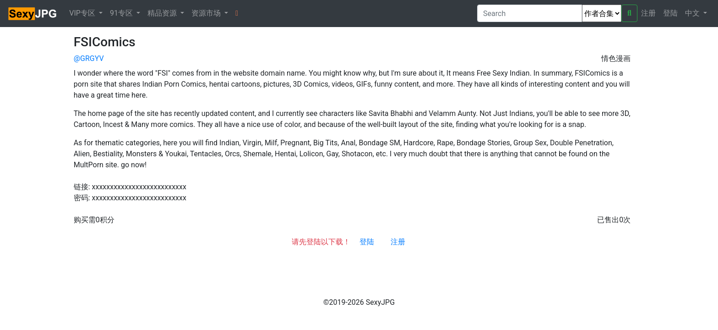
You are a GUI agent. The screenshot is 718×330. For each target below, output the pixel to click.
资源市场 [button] (207, 13)
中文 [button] (693, 13)
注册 (648, 13)
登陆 (670, 13)
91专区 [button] (122, 13)
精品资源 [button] (163, 13)
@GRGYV (89, 58)
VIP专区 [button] (83, 13)
